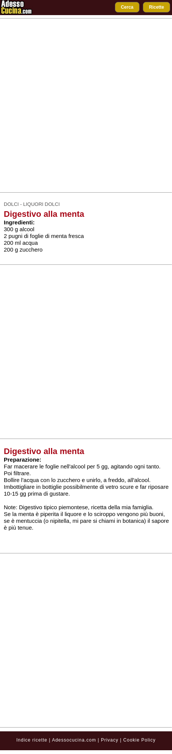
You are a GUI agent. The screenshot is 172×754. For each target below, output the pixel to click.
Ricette (156, 7)
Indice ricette (31, 740)
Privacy (110, 740)
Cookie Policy (139, 740)
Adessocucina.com (74, 740)
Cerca (127, 7)
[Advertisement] (84, 105)
